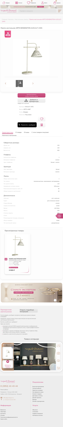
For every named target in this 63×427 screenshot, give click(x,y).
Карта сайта (3, 419)
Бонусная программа (38, 386)
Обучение (35, 409)
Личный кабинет (36, 388)
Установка (35, 411)
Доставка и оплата (37, 395)
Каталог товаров (36, 394)
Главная (6, 2)
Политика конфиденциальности (9, 417)
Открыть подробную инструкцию (27, 310)
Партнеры (3, 411)
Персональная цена (13, 267)
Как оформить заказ (37, 392)
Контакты (3, 413)
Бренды (34, 399)
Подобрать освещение (26, 11)
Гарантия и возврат (37, 390)
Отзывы (2, 415)
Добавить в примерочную (31, 100)
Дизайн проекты (36, 397)
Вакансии (3, 409)
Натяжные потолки (37, 415)
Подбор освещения (37, 413)
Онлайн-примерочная (38, 401)
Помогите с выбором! (27, 125)
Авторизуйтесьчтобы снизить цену (31, 95)
